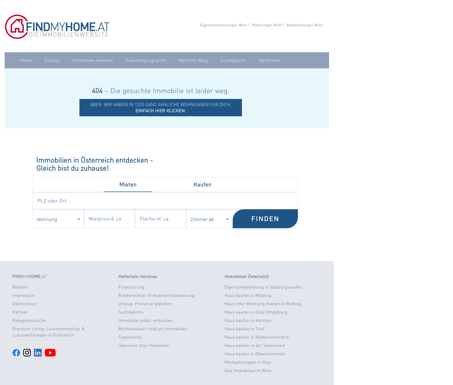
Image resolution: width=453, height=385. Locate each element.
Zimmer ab (209, 219)
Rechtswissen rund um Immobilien (152, 329)
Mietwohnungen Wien (304, 25)
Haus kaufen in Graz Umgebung (256, 312)
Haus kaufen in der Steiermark (255, 345)
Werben (20, 287)
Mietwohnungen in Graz (248, 362)
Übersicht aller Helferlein (143, 345)
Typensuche (130, 337)
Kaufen (202, 184)
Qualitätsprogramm (146, 60)
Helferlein (269, 60)
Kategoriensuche (29, 320)
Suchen (52, 60)
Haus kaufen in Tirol (245, 329)
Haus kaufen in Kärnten (248, 320)
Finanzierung (131, 287)
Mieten (128, 184)
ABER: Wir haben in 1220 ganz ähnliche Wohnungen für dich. (160, 107)
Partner (20, 312)
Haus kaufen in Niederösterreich (257, 337)
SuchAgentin (233, 60)
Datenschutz (24, 303)
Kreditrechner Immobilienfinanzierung (156, 295)
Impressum (23, 295)
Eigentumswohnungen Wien (223, 25)
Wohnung (58, 219)
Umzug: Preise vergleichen (145, 303)
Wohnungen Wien (267, 25)
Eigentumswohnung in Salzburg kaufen (263, 287)
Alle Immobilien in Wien (248, 370)
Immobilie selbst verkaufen (145, 320)
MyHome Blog (193, 60)
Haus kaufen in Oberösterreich (255, 354)
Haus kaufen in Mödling (248, 295)
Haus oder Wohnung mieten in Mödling (263, 303)
